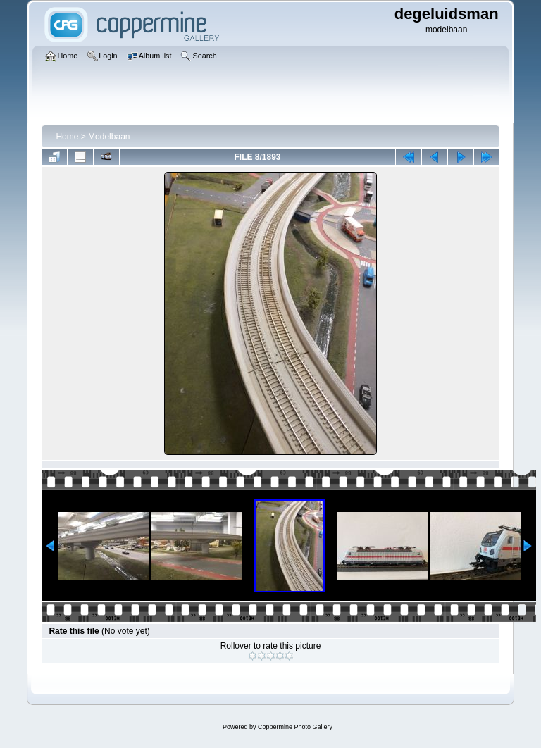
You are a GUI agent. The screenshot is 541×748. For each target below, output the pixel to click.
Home (67, 137)
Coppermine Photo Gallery (295, 726)
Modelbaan (109, 137)
